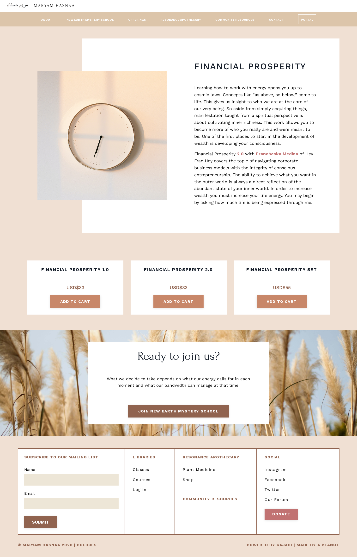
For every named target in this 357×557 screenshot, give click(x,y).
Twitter (272, 493)
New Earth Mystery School (90, 19)
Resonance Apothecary (180, 19)
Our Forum (276, 503)
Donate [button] (281, 517)
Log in (139, 493)
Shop (188, 483)
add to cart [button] (75, 302)
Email (29, 497)
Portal (307, 19)
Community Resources (234, 19)
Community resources (210, 502)
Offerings (137, 19)
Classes (141, 473)
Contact (276, 19)
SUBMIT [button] (40, 526)
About (46, 19)
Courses (142, 483)
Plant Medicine (199, 473)
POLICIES (87, 549)
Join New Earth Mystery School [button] (178, 414)
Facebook (275, 483)
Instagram (276, 473)
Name (29, 473)
